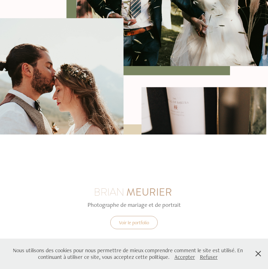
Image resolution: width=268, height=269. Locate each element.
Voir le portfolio (134, 222)
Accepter (184, 257)
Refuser (209, 257)
